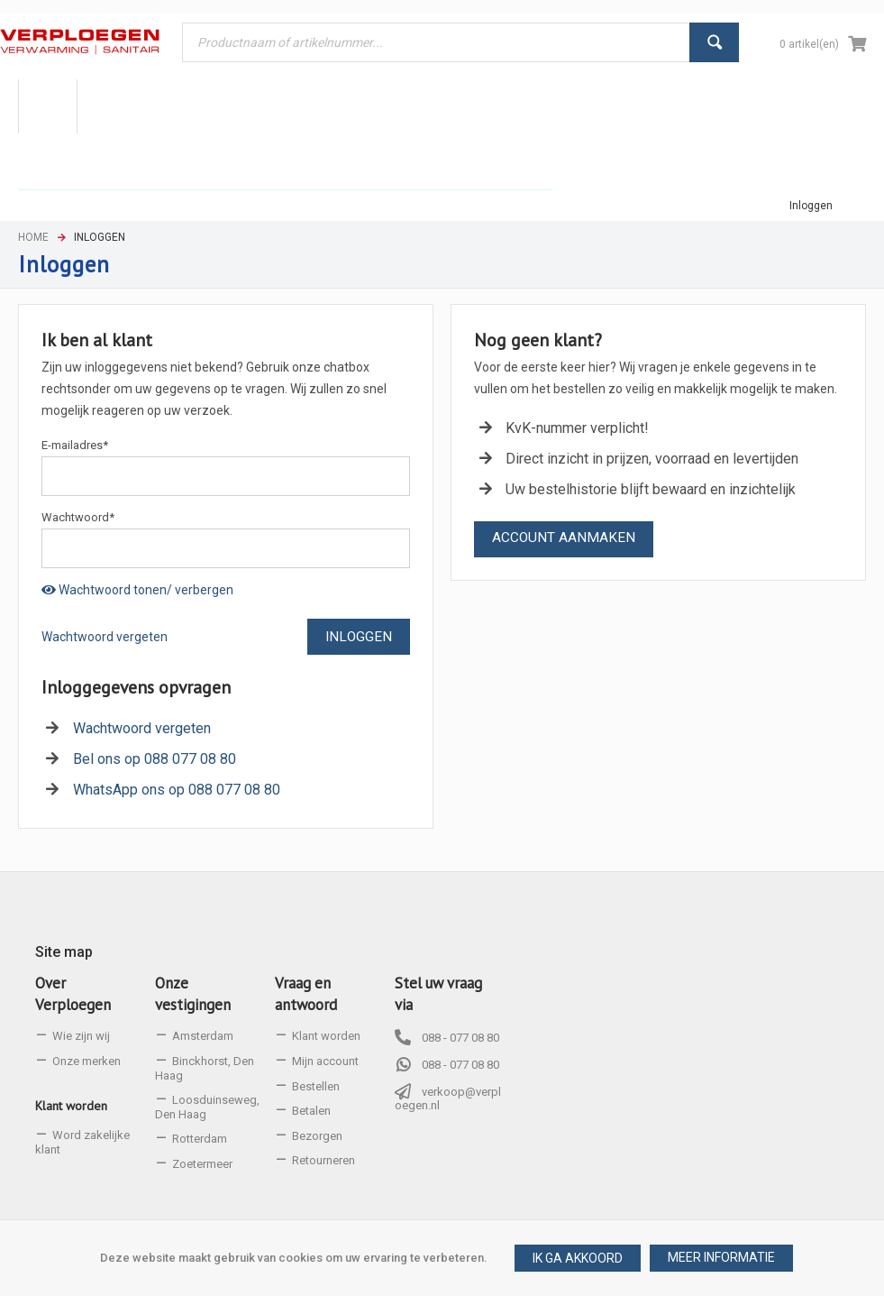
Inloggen (811, 205)
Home (33, 237)
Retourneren (323, 1160)
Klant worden (71, 1106)
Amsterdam (202, 1036)
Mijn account (325, 1061)
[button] (721, 1258)
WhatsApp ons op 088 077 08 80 (176, 789)
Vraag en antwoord (306, 994)
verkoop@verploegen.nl (448, 1099)
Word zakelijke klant (82, 1142)
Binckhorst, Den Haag (204, 1068)
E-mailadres (74, 445)
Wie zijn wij (81, 1036)
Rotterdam (199, 1138)
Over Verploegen (73, 994)
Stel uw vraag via (438, 994)
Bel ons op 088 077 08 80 (154, 758)
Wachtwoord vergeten (104, 637)
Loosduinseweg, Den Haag (207, 1107)
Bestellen (316, 1086)
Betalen (311, 1110)
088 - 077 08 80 (460, 1037)
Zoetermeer (202, 1164)
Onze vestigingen (193, 994)
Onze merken (86, 1061)
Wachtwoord (77, 517)
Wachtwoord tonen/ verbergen (137, 590)
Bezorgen (317, 1136)
